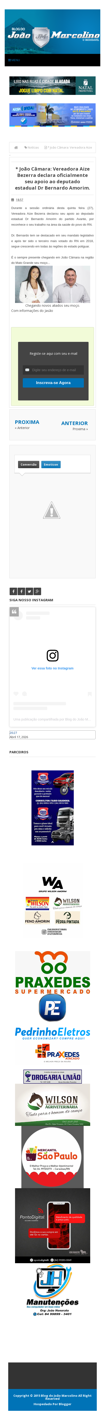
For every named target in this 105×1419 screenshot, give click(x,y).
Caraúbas (16, 741)
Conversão (29, 465)
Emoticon (51, 465)
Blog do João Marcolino (59, 1395)
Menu (14, 60)
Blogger (65, 1404)
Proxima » (80, 429)
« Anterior (22, 428)
